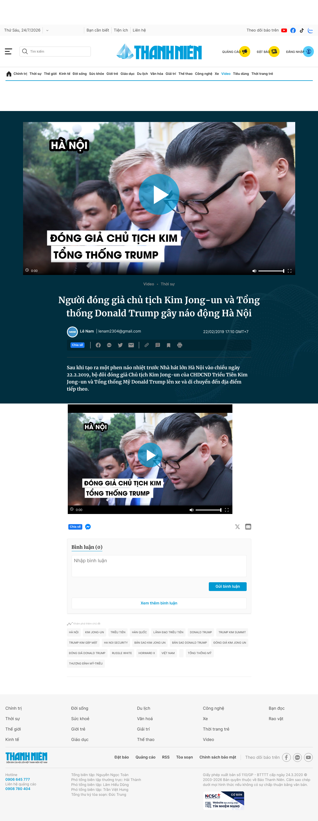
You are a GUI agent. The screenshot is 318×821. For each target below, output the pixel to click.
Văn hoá (145, 718)
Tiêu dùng (241, 74)
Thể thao (185, 74)
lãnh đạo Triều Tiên (168, 632)
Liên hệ (139, 30)
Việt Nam (168, 653)
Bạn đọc (277, 708)
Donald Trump (201, 632)
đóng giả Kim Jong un (229, 642)
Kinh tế (64, 74)
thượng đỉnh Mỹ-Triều (86, 663)
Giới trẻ (112, 74)
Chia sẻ (77, 345)
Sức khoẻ (80, 718)
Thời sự (36, 74)
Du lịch (142, 74)
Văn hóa (156, 74)
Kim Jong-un (94, 632)
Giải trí (170, 74)
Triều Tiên (118, 632)
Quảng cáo (146, 757)
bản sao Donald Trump (189, 642)
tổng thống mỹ (200, 653)
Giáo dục (127, 74)
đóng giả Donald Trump (87, 653)
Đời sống (80, 74)
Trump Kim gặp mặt (83, 642)
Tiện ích (121, 30)
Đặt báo (122, 757)
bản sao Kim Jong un (149, 642)
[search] (55, 51)
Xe (217, 74)
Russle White (122, 653)
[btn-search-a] (25, 51)
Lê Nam (87, 331)
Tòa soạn (184, 757)
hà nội (74, 632)
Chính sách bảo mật (217, 757)
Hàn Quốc (139, 632)
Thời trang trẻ (262, 74)
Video (226, 74)
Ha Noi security (116, 642)
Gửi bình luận (227, 586)
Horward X (147, 653)
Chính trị (20, 74)
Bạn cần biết (97, 30)
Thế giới (50, 74)
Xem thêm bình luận (159, 603)
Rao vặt (276, 718)
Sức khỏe (96, 74)
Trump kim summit (232, 632)
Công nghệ (203, 74)
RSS (166, 757)
